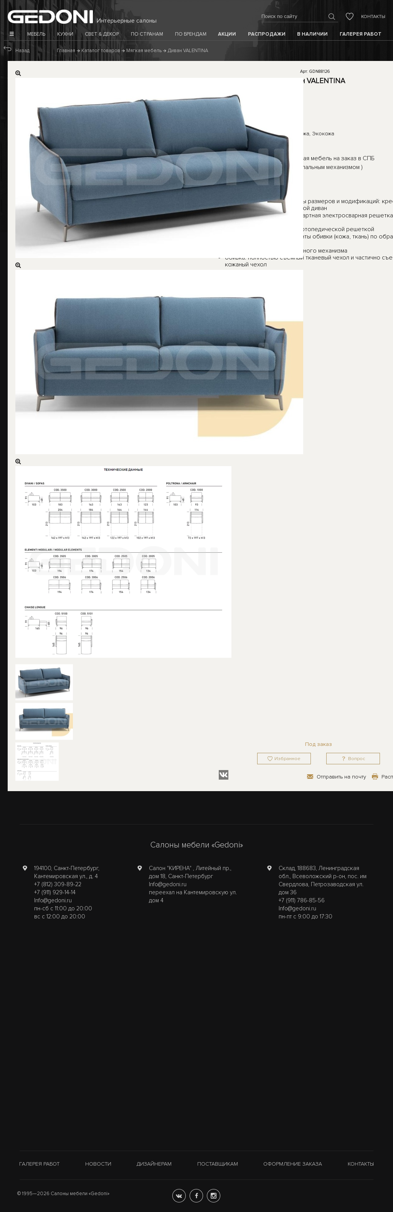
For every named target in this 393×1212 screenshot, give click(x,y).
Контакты (373, 17)
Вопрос (356, 759)
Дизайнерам (154, 1164)
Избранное (287, 759)
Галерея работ (39, 1164)
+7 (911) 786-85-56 (302, 900)
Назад (22, 51)
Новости (98, 1164)
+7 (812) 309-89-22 (57, 884)
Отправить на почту (341, 777)
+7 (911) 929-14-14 (55, 892)
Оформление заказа (292, 1164)
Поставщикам (217, 1164)
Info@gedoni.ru (53, 900)
